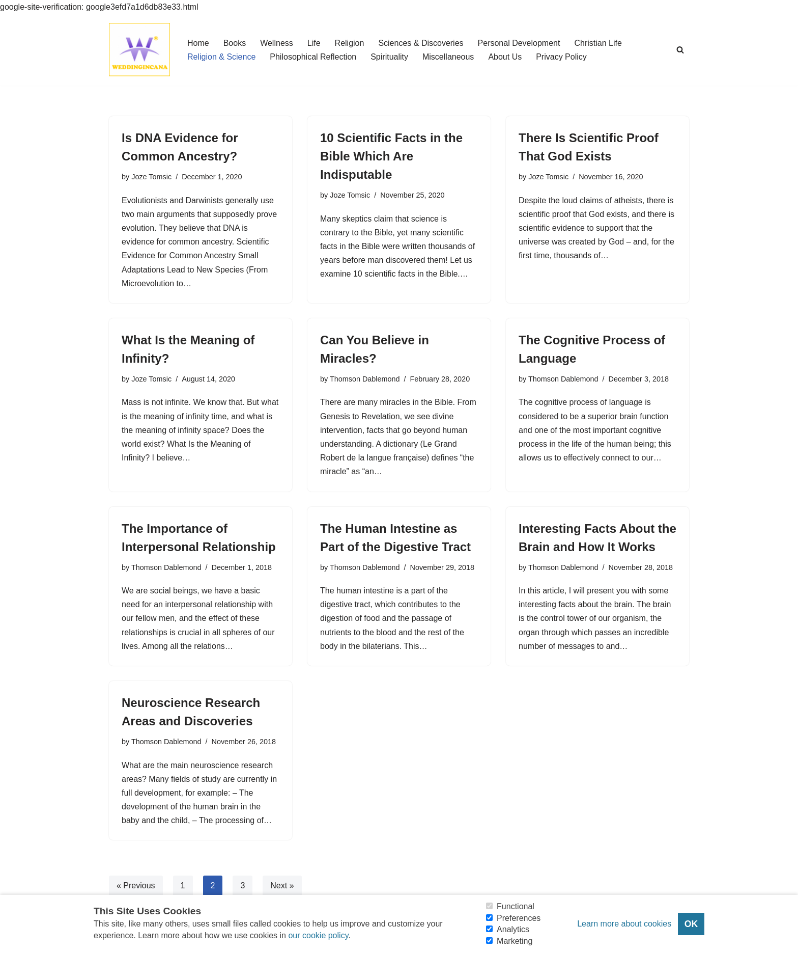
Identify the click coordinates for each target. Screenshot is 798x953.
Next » (282, 885)
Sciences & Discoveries (420, 43)
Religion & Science (221, 56)
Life (314, 43)
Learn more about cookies (624, 923)
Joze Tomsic (151, 177)
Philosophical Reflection (313, 56)
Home (198, 43)
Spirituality (389, 56)
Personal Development (519, 43)
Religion (349, 43)
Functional (515, 906)
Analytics (513, 929)
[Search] (680, 49)
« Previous (136, 885)
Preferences (518, 918)
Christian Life (597, 43)
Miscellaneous (448, 56)
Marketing (514, 941)
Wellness (276, 43)
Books (234, 43)
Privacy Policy (561, 56)
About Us (505, 56)
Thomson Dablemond (365, 379)
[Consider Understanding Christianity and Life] (139, 49)
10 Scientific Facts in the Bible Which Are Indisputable (391, 156)
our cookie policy (318, 935)
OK (691, 924)
